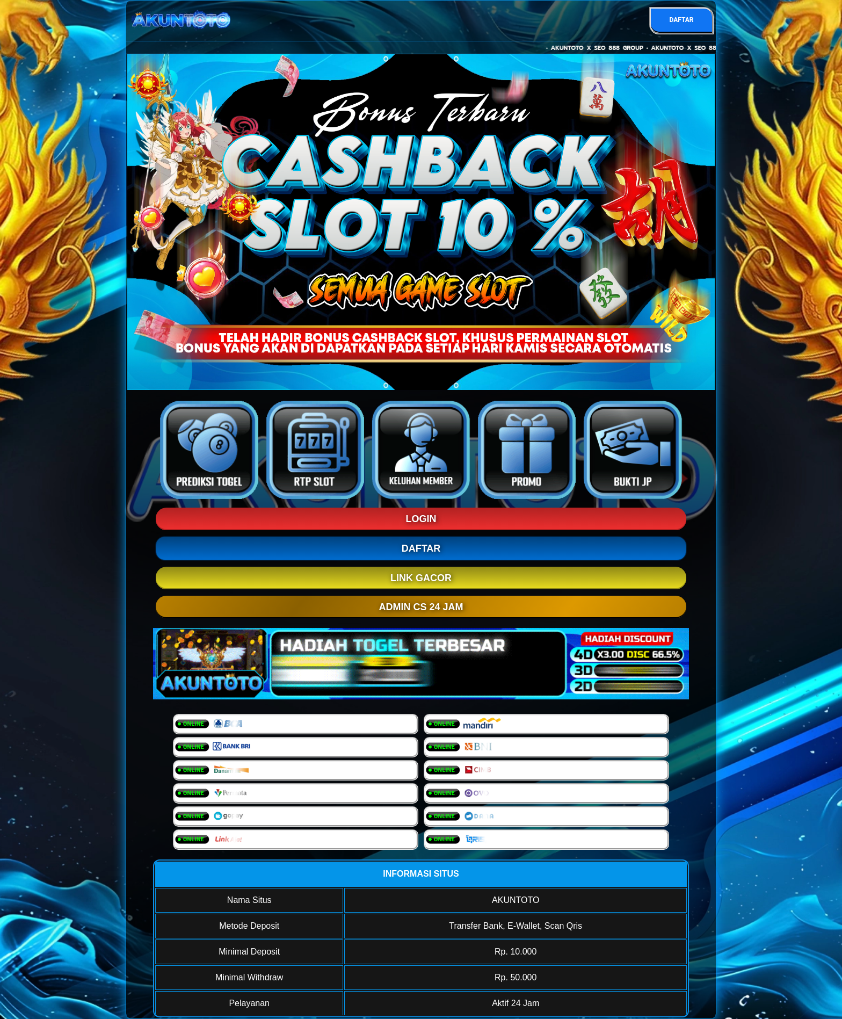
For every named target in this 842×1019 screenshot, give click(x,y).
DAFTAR (681, 20)
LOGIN (421, 519)
